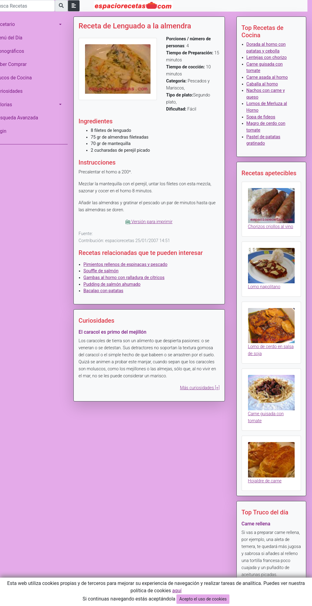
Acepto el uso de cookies (203, 599)
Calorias (12, 104)
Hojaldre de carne (267, 477)
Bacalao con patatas (112, 290)
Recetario (13, 24)
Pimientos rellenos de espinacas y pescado (134, 264)
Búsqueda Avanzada (25, 118)
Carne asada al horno (270, 77)
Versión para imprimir (154, 221)
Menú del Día (17, 38)
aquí (177, 590)
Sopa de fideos (263, 117)
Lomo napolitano (267, 289)
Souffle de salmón (109, 271)
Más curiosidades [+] (202, 387)
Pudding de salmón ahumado (120, 284)
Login (9, 131)
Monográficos (18, 51)
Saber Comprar (19, 64)
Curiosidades (17, 91)
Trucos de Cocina (21, 78)
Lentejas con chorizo (269, 57)
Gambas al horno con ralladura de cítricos (132, 277)
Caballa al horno (265, 84)
